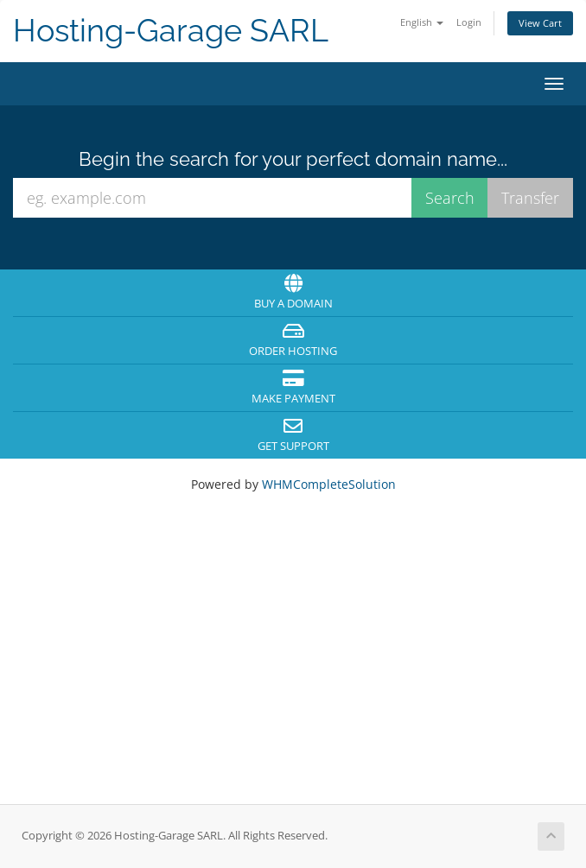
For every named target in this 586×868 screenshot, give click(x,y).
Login (468, 22)
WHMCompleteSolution (329, 484)
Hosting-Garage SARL (170, 30)
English (421, 22)
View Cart (540, 22)
